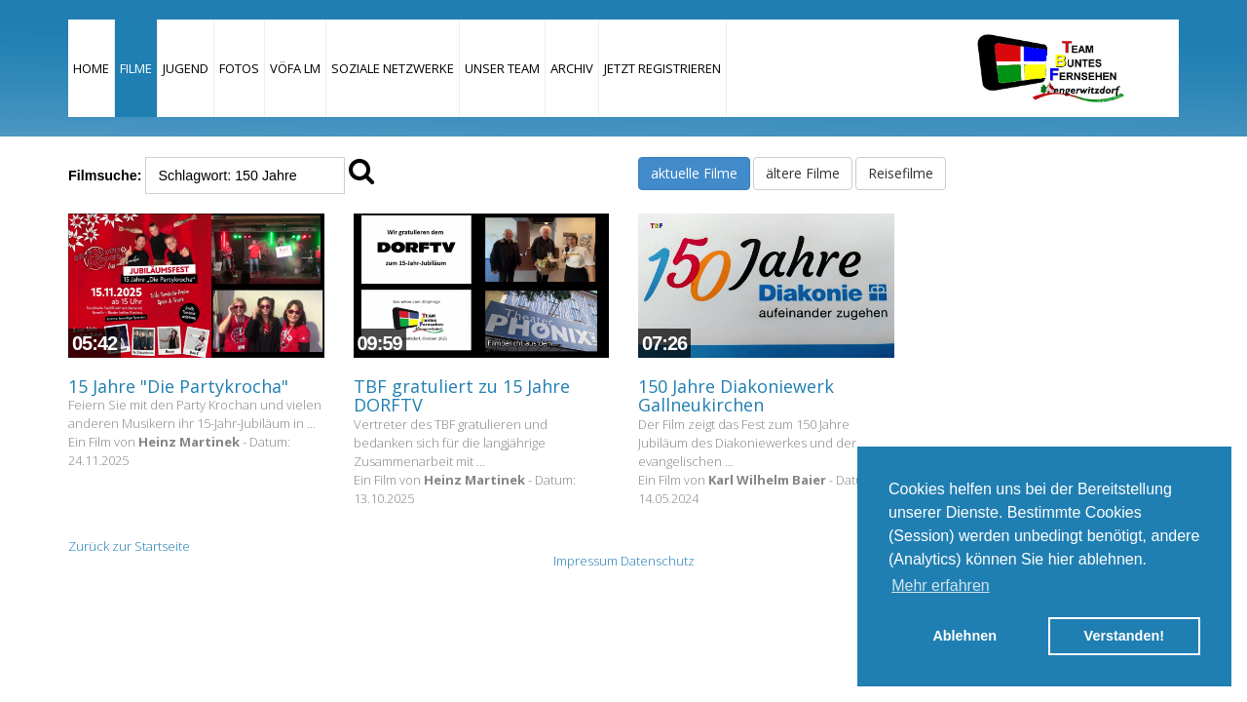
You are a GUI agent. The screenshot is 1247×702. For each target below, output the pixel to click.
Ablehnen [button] (964, 636)
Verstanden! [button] (1124, 636)
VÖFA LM (295, 68)
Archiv (571, 68)
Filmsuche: (104, 175)
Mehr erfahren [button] (940, 585)
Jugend (185, 68)
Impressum (585, 560)
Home (91, 68)
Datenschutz (658, 560)
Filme (136, 68)
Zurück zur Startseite (129, 546)
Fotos (239, 68)
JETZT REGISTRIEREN (662, 68)
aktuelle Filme (694, 173)
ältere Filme (803, 173)
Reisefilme (900, 173)
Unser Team (502, 68)
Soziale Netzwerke (392, 68)
